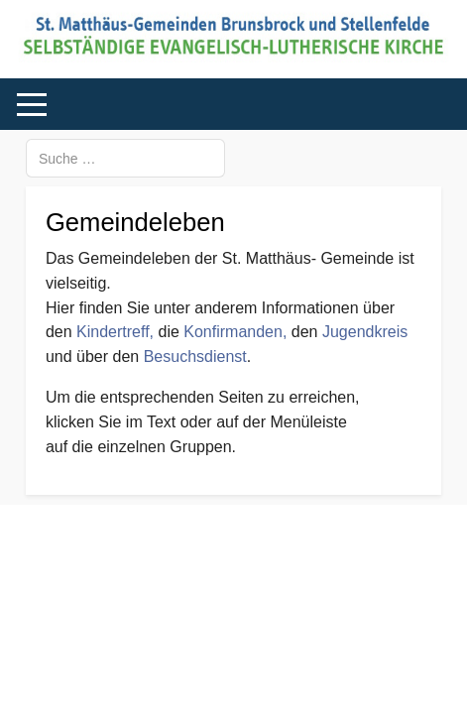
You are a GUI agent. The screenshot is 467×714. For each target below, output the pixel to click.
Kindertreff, (115, 331)
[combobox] (125, 158)
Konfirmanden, (237, 331)
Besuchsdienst (195, 356)
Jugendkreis (365, 331)
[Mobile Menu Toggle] (32, 105)
